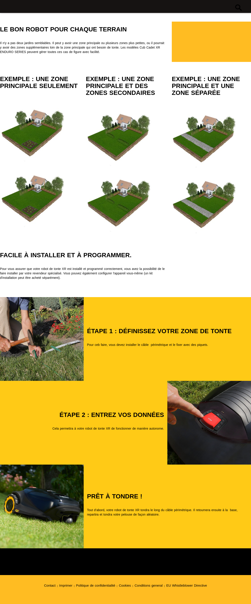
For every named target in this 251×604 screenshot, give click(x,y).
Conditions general (149, 585)
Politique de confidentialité (95, 585)
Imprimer (65, 585)
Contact (50, 585)
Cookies (125, 585)
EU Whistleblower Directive (186, 585)
